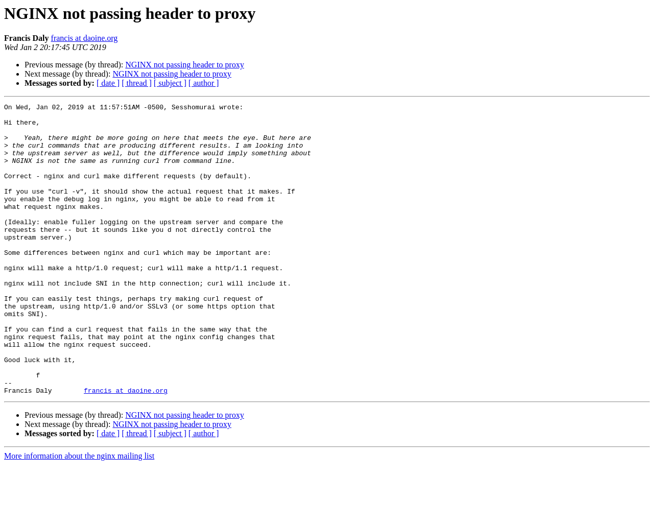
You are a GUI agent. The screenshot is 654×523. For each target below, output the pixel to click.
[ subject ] (170, 83)
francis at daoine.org (84, 38)
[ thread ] (137, 83)
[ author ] (204, 83)
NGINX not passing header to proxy (184, 64)
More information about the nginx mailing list (79, 514)
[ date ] (108, 83)
